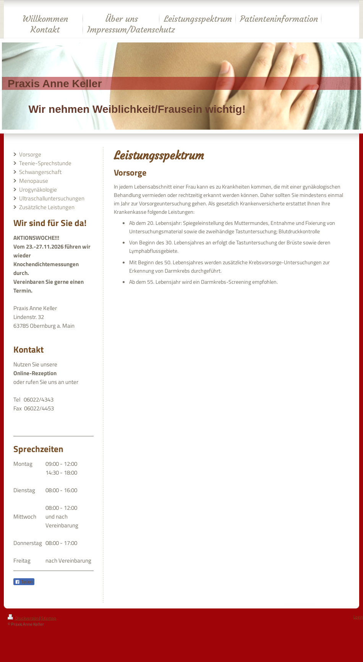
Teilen (24, 582)
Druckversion (23, 618)
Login (358, 617)
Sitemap (48, 618)
